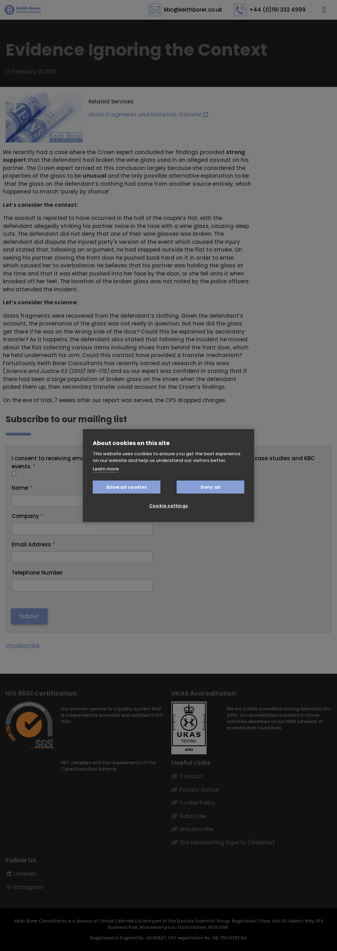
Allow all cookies (126, 487)
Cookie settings (168, 505)
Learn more (106, 468)
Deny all (211, 487)
